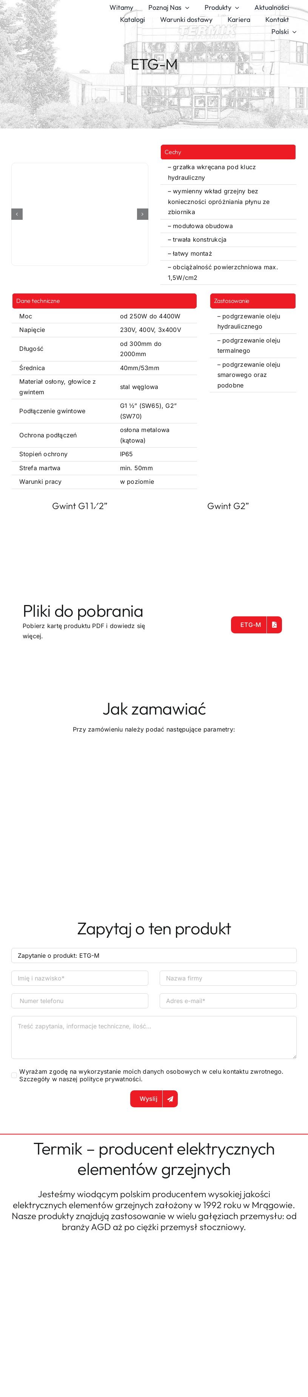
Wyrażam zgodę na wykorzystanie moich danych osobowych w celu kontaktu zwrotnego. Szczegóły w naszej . (151, 1075)
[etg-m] (80, 214)
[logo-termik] (42, 13)
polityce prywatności (110, 1079)
